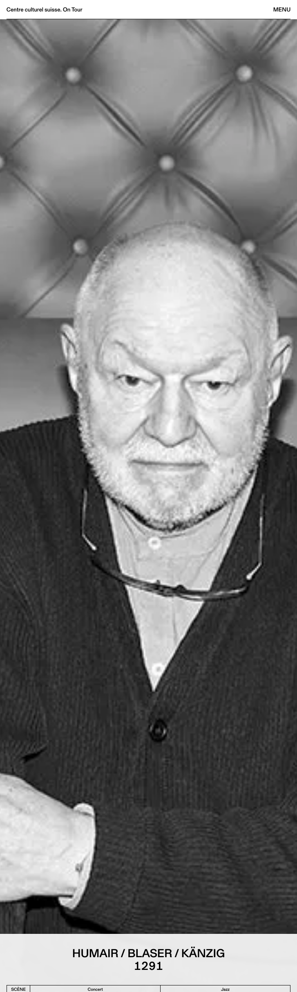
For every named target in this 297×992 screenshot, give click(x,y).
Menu (281, 9)
